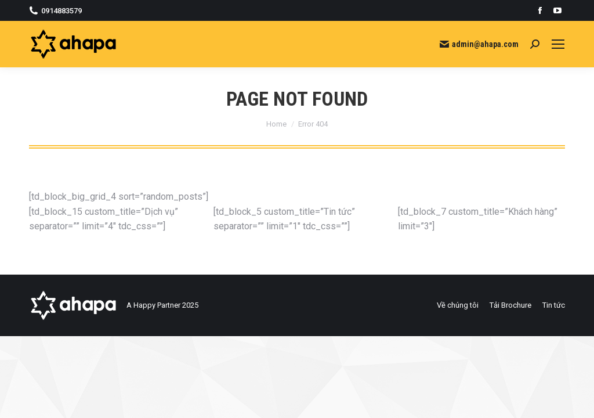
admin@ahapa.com (479, 44)
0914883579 (55, 10)
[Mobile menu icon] (558, 44)
